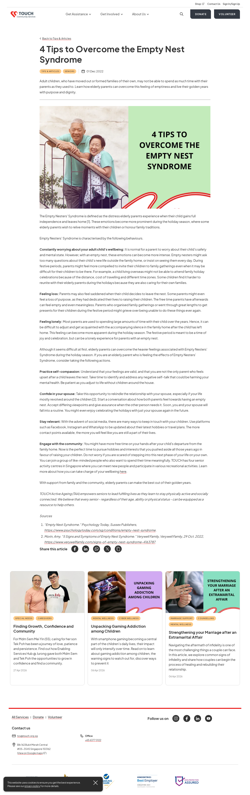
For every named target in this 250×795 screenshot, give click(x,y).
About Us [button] (140, 14)
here (123, 471)
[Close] (95, 782)
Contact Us (214, 3)
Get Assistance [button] (78, 14)
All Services (20, 717)
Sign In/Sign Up (231, 3)
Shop (200, 3)
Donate (200, 14)
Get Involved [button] (111, 14)
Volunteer (227, 14)
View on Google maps (32, 753)
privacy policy (32, 786)
